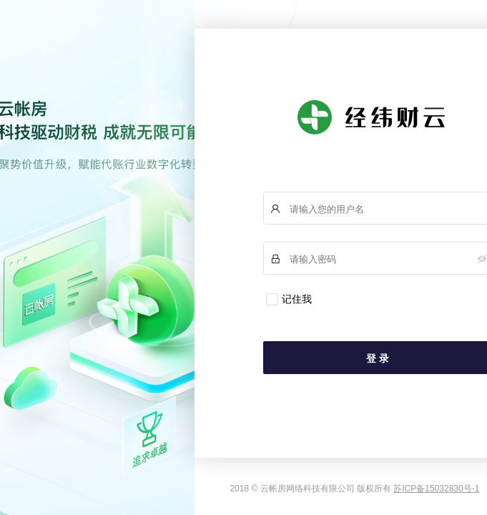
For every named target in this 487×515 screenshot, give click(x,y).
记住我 (297, 299)
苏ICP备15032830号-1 (436, 489)
